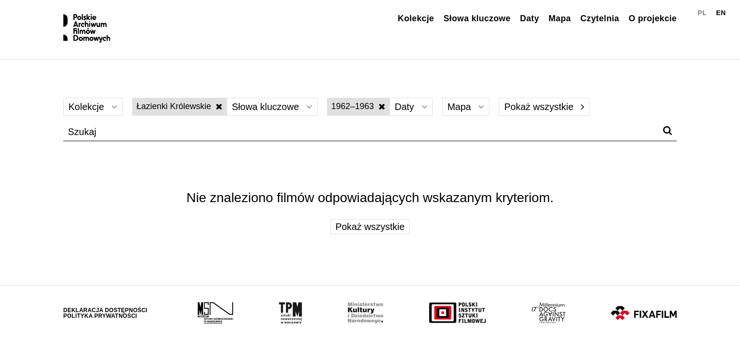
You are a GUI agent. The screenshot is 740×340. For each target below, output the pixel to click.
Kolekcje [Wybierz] (93, 107)
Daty (529, 18)
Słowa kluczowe (477, 18)
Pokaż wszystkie (544, 107)
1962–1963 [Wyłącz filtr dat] (358, 106)
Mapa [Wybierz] (466, 107)
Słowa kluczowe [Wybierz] (272, 107)
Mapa (559, 18)
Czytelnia (599, 18)
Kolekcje (416, 18)
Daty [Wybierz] (411, 107)
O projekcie (653, 18)
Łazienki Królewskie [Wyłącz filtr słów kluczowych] (179, 106)
